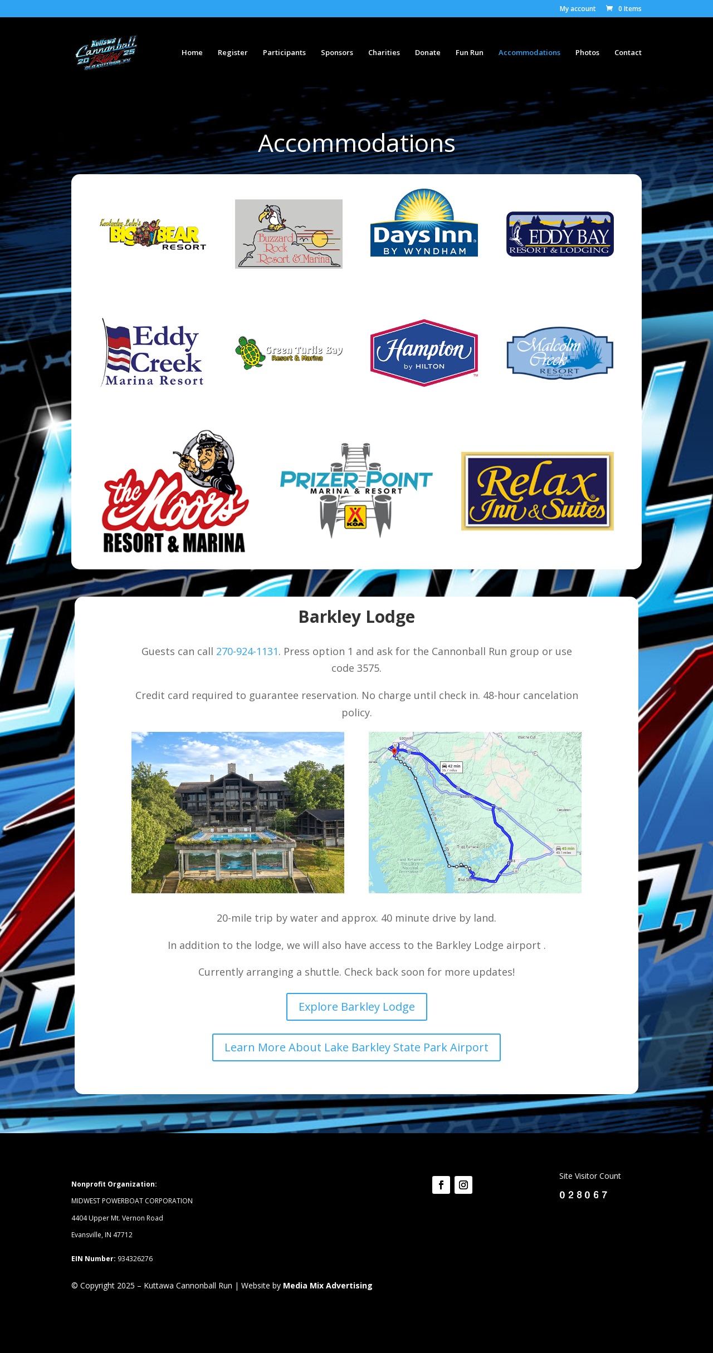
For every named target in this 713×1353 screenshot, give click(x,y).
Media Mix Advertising (328, 1285)
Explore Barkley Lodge (357, 1006)
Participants (284, 52)
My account (578, 9)
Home (192, 52)
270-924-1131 (247, 651)
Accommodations (529, 52)
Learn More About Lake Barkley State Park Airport (356, 1047)
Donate (428, 52)
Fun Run (470, 52)
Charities (384, 52)
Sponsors (337, 52)
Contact (628, 52)
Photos (587, 52)
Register (233, 52)
